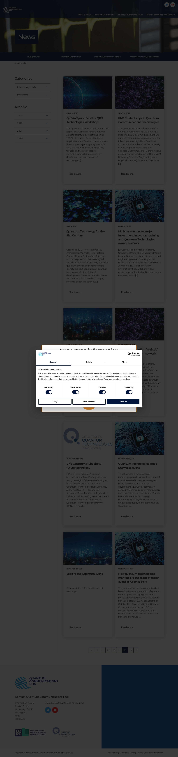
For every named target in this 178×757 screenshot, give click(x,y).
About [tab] (124, 362)
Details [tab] (89, 362)
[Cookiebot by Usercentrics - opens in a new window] (129, 354)
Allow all (123, 402)
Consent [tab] (53, 362)
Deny (55, 402)
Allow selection (89, 402)
